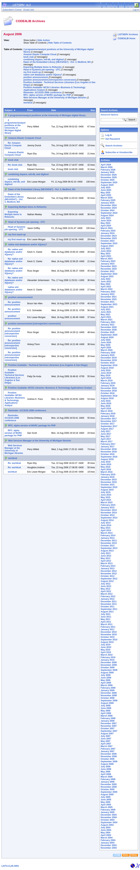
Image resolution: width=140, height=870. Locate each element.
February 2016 (108, 474)
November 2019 (109, 360)
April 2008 (106, 713)
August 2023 (107, 246)
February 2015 (108, 505)
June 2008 (106, 708)
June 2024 (106, 220)
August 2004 (107, 825)
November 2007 (109, 726)
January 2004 (107, 843)
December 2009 (109, 662)
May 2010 (105, 650)
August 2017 (107, 429)
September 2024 (109, 213)
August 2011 (107, 611)
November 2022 (109, 269)
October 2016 (107, 454)
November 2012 (109, 573)
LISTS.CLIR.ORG (10, 866)
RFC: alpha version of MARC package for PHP (47, 95)
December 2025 (109, 175)
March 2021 (106, 319)
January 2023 (107, 263)
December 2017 (109, 418)
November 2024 (109, 208)
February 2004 (108, 840)
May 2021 (105, 314)
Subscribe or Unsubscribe (118, 152)
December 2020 (109, 327)
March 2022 (106, 289)
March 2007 (106, 746)
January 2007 (107, 751)
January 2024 (107, 233)
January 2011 (107, 629)
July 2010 (105, 644)
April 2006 (106, 774)
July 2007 (105, 736)
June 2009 (106, 677)
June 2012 (106, 586)
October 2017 (107, 423)
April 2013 (106, 561)
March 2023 (106, 258)
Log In (108, 135)
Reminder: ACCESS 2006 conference (42, 92)
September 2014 (109, 517)
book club (28, 57)
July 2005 (105, 797)
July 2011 (105, 614)
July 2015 (105, 492)
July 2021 (105, 309)
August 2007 (107, 733)
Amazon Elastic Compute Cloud (39, 54)
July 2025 (105, 187)
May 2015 (105, 497)
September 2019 (109, 365)
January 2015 (107, 507)
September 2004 (109, 822)
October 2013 (107, 545)
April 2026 (106, 164)
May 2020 (105, 345)
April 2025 (106, 195)
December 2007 (109, 723)
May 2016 (105, 467)
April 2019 (106, 378)
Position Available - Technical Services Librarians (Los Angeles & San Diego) (47, 365)
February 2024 (108, 230)
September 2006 (109, 761)
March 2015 (106, 502)
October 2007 (107, 728)
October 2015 (107, 484)
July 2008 (105, 705)
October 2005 (107, 789)
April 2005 (106, 804)
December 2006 (109, 754)
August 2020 (107, 337)
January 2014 (107, 538)
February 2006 (108, 779)
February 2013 (108, 566)
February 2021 (108, 322)
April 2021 (106, 317)
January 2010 (107, 660)
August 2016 (107, 459)
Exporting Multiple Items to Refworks (42, 67)
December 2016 (109, 449)
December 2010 (109, 632)
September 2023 (109, 243)
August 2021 (107, 307)
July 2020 (105, 340)
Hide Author (43, 40)
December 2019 (109, 357)
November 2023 (109, 238)
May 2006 (105, 771)
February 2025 (108, 200)
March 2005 (106, 807)
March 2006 (106, 776)
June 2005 (106, 799)
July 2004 (105, 827)
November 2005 (109, 787)
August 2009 (107, 672)
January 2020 (107, 355)
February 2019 (108, 383)
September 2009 (109, 670)
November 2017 (109, 421)
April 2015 (106, 500)
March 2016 (106, 472)
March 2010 (106, 655)
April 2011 (106, 622)
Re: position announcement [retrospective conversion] (12, 332)
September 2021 (109, 304)
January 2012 (107, 599)
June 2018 (106, 403)
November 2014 (109, 512)
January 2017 (107, 446)
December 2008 (109, 693)
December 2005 (109, 784)
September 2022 (109, 274)
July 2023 (105, 248)
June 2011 (106, 616)
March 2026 (106, 167)
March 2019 (106, 380)
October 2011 (107, 606)
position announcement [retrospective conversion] (49, 80)
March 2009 (106, 685)
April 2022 (106, 286)
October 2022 (107, 271)
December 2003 (109, 845)
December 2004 (109, 815)
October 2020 (107, 332)
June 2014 (106, 525)
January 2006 (107, 782)
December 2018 (109, 388)
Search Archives (109, 110)
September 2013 (109, 548)
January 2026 (107, 172)
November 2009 (109, 665)
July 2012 (105, 583)
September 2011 (109, 609)
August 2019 (107, 368)
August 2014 (107, 520)
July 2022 (105, 279)
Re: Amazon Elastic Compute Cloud (13, 145)
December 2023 (109, 236)
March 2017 (106, 441)
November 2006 (109, 756)
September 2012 (109, 578)
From (30, 110)
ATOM (117, 855)
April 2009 (106, 683)
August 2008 (107, 703)
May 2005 (105, 802)
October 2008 (107, 698)
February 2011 (108, 627)
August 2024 (107, 215)
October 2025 (107, 180)
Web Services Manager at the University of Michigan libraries (54, 97)
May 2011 (105, 619)
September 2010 (109, 639)
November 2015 (109, 482)
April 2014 (106, 530)
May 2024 (105, 223)
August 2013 (107, 550)
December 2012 (109, 571)
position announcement (35, 77)
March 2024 (106, 228)
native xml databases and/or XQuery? (42, 74)
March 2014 (106, 533)
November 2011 (109, 604)
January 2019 (107, 385)
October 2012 (107, 576)
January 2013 (107, 568)
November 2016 (109, 451)
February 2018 (108, 413)
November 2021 (109, 299)
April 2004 (106, 835)
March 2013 (106, 563)
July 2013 (105, 553)
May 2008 (105, 710)
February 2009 (108, 688)
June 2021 (106, 312)
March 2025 (106, 197)
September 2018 (109, 396)
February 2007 (108, 749)
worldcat (27, 102)
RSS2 (134, 855)
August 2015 (107, 490)
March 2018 (106, 411)
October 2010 (107, 637)
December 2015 (109, 479)
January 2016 (107, 477)
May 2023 (105, 253)
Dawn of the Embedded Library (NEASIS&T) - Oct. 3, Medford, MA (57, 62)
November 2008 (109, 695)
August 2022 (107, 276)
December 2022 (109, 266)
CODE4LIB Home (126, 38)
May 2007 (105, 741)
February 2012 (108, 596)
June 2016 (106, 464)
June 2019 (106, 373)
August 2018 (107, 398)
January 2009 (107, 690)
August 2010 (107, 642)
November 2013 (109, 543)
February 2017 (108, 444)
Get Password (112, 139)
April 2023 (106, 256)
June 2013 (106, 556)
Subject (8, 110)
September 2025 (109, 182)
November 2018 (109, 390)
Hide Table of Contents (60, 43)
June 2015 (106, 495)
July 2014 (105, 523)
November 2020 (109, 330)
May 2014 (105, 528)
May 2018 (105, 406)
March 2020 (106, 350)
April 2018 (106, 408)
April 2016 (106, 469)
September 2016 (109, 456)
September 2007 (109, 731)
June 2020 (106, 342)
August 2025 (107, 185)
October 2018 (107, 393)
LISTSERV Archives (128, 34)
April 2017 (106, 439)
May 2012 (105, 589)
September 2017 (109, 426)
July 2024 (105, 218)
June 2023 (106, 251)
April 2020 (106, 347)
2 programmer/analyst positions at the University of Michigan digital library (46, 115)
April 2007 (106, 743)
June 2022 (106, 281)
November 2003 (109, 848)
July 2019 (105, 370)
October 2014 (107, 515)
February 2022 (108, 291)
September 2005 (109, 792)
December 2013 (109, 540)
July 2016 (105, 462)
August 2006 (107, 764)
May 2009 (105, 680)
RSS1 (125, 855)
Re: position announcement (12, 303)
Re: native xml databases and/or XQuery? (14, 252)
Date (53, 110)
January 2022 (107, 294)
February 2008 (108, 718)
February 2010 (108, 657)
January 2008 (107, 721)
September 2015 (109, 487)
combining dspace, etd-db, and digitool (43, 59)
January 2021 (107, 324)
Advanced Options (109, 115)
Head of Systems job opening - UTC (41, 69)
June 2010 (106, 647)
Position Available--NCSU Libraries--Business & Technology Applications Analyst (50, 388)
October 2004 (107, 820)
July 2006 (105, 766)
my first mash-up (32, 72)
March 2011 (106, 624)
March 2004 (106, 837)
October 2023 (107, 241)
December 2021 (109, 297)
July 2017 (105, 431)
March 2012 (106, 594)
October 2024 (107, 210)
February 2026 (108, 170)
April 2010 (106, 652)
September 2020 (109, 335)
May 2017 (105, 436)
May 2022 (105, 284)
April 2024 (106, 225)
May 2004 (105, 832)
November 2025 (109, 177)
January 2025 (107, 203)
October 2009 (107, 667)
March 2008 (106, 716)
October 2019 (107, 363)
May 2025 (105, 192)
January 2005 (107, 812)
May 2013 (105, 558)
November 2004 (109, 817)
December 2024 (109, 205)
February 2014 (108, 535)
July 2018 (105, 401)
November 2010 (109, 634)
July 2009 (105, 675)
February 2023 (108, 261)
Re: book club (15, 165)
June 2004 (106, 830)
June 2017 (106, 434)
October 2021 (107, 302)
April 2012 (106, 591)
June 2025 (106, 190)
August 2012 (107, 581)
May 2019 (105, 375)
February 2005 (108, 810)
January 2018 (107, 416)
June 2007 (106, 738)
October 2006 (107, 759)
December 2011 (109, 601)
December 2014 (109, 510)
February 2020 (108, 352)
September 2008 (109, 700)
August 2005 (107, 794)
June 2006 (106, 769)
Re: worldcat (14, 463)
